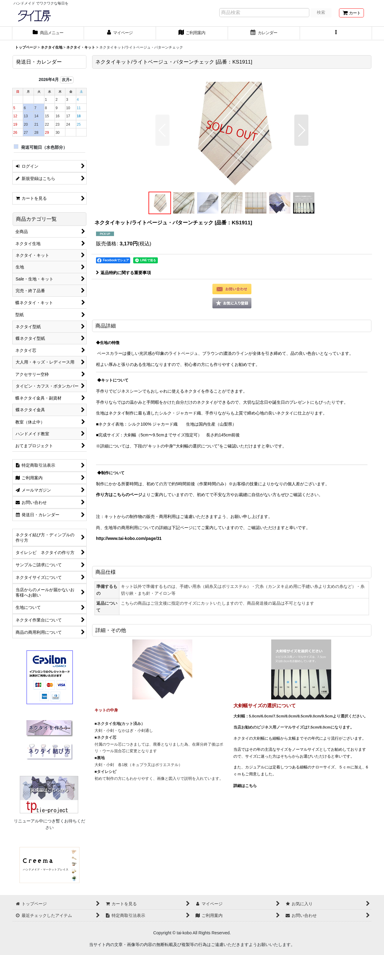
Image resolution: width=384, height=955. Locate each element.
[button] (336, 33)
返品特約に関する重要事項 (123, 272)
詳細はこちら (245, 785)
